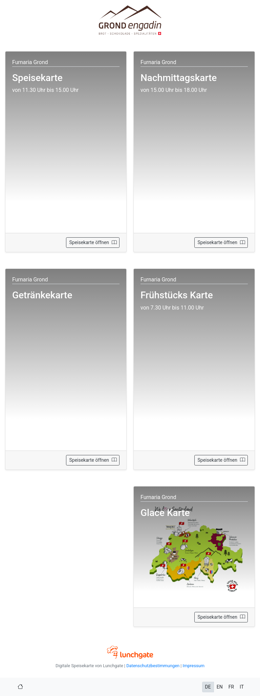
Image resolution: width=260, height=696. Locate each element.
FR (231, 687)
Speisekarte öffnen (92, 242)
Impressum (193, 665)
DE (208, 687)
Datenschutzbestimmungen (152, 665)
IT (242, 687)
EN (220, 687)
